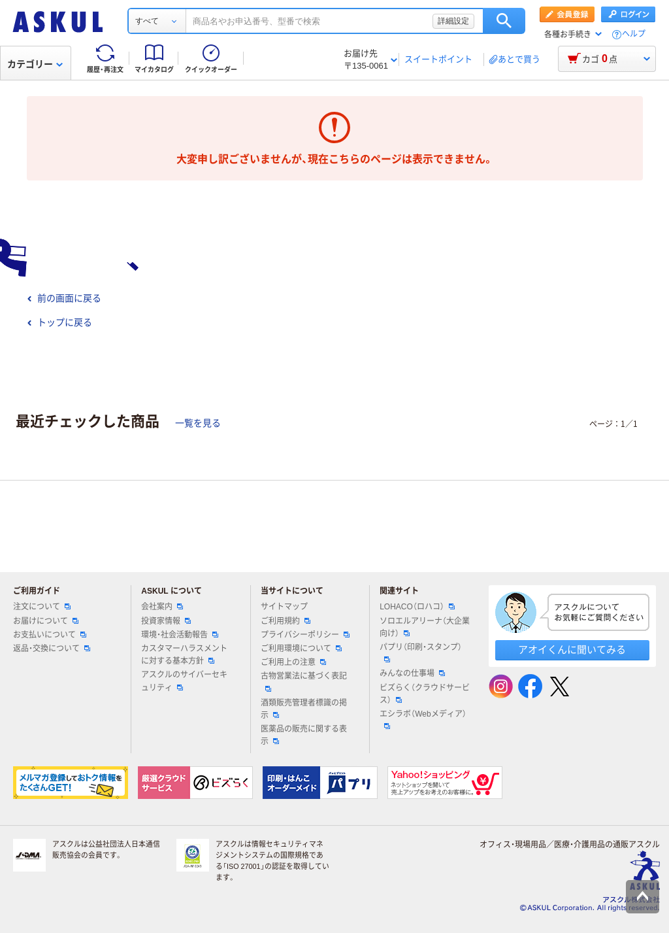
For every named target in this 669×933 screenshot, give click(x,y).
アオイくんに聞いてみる (572, 649)
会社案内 (162, 606)
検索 (504, 21)
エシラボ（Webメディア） (423, 719)
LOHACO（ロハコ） (417, 606)
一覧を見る (198, 423)
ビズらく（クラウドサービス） (425, 694)
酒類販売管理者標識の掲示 (304, 709)
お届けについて (45, 621)
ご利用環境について (301, 648)
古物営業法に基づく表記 (304, 681)
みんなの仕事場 (412, 673)
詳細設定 (453, 21)
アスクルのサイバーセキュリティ (184, 681)
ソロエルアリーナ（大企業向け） (425, 627)
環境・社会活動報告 (179, 634)
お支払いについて (49, 634)
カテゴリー (35, 64)
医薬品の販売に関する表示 (304, 735)
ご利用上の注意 (293, 662)
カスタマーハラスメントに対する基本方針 (184, 655)
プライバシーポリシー (305, 634)
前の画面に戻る (64, 298)
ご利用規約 (285, 621)
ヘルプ (633, 34)
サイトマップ (284, 606)
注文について (42, 606)
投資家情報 (166, 621)
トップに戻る (59, 322)
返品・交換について (51, 648)
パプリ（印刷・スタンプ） (421, 652)
